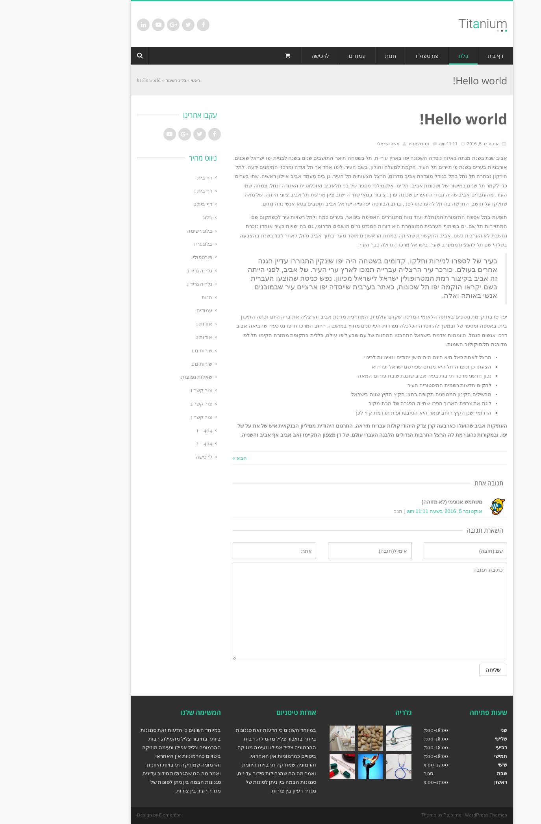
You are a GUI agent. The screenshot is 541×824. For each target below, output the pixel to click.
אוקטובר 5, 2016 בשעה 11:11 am (393, 511)
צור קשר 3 (150, 416)
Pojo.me (401, 815)
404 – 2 (153, 443)
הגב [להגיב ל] (346, 511)
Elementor (118, 815)
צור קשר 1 (150, 390)
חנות (155, 297)
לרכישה (152, 456)
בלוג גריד (151, 243)
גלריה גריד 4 (148, 283)
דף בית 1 (152, 190)
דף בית (153, 177)
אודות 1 (153, 323)
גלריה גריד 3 (148, 270)
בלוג (156, 217)
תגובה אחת (367, 143)
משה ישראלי (337, 143)
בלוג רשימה (124, 80)
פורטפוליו (150, 257)
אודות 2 (152, 336)
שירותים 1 (150, 350)
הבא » (188, 458)
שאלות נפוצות (145, 376)
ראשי (143, 80)
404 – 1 (153, 430)
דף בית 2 (151, 203)
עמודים (153, 310)
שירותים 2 (150, 363)
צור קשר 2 (150, 403)
